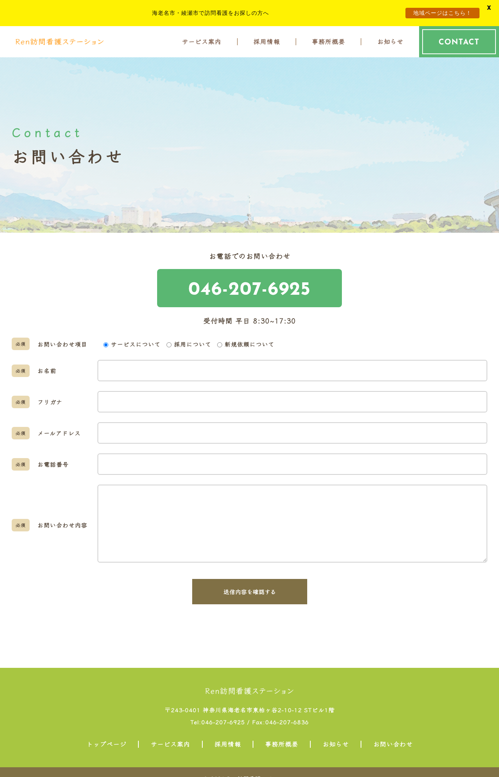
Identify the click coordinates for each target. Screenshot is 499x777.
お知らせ (390, 38)
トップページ (106, 741)
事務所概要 (328, 38)
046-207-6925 (249, 285)
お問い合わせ (393, 741)
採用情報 (266, 38)
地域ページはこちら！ (442, 13)
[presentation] (249, 630)
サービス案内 (201, 38)
